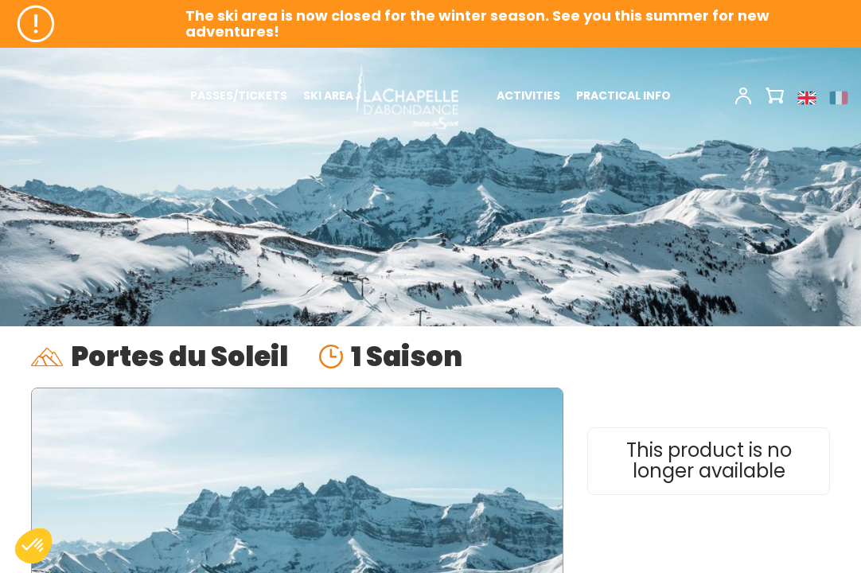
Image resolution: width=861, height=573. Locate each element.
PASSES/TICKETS (238, 95)
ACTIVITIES (528, 95)
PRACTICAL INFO (623, 95)
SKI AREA (328, 95)
